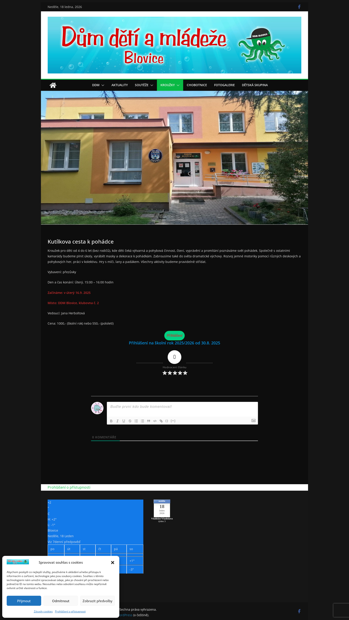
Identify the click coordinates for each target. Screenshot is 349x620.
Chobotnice (197, 85)
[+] (173, 420)
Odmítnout (60, 601)
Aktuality (120, 85)
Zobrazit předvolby (97, 601)
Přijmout (24, 601)
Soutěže (141, 85)
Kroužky (167, 85)
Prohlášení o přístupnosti (70, 611)
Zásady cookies (43, 611)
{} (166, 420)
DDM (95, 85)
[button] (112, 562)
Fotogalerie (224, 85)
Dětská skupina (255, 85)
